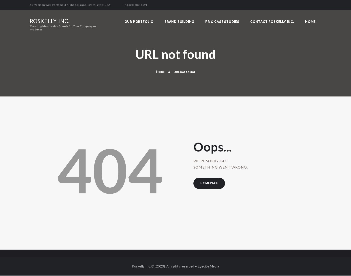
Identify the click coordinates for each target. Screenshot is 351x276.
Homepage (210, 184)
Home (160, 72)
